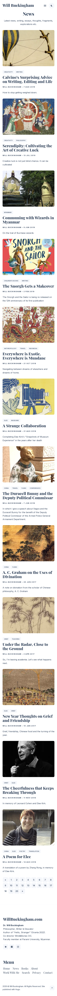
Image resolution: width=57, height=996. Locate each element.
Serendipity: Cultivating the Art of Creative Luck (27, 148)
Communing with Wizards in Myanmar (28, 219)
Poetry (22, 851)
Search (26, 972)
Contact (48, 972)
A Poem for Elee (17, 856)
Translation (34, 851)
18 (5, 891)
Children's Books (11, 281)
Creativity (8, 72)
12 (22, 885)
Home (6, 968)
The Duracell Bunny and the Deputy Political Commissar (28, 495)
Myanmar (7, 212)
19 (11, 891)
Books (24, 968)
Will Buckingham (18, 5)
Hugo (17, 989)
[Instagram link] (18, 946)
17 (51, 885)
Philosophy (21, 140)
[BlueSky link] (5, 946)
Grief (6, 639)
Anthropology (10, 348)
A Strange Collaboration (24, 425)
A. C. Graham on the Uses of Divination (27, 574)
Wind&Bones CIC (23, 936)
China (6, 488)
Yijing (23, 488)
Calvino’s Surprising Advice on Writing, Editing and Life (27, 79)
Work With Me (11, 972)
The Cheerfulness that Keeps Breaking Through (28, 790)
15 (39, 885)
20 (16, 891)
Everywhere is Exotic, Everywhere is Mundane (24, 356)
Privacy (36, 972)
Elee (6, 420)
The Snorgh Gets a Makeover (28, 286)
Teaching (15, 639)
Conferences (35, 488)
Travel (23, 348)
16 (45, 885)
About (34, 968)
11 (17, 885)
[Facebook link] (11, 946)
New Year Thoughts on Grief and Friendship (27, 718)
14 (34, 885)
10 (11, 885)
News (16, 968)
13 (28, 885)
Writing (19, 72)
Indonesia (33, 348)
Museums (15, 420)
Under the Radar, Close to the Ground (25, 646)
